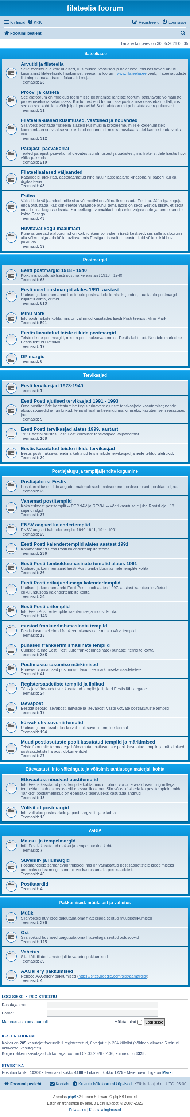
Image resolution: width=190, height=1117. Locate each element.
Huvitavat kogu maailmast (50, 228)
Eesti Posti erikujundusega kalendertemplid (70, 583)
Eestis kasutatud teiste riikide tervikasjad (68, 448)
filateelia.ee (95, 53)
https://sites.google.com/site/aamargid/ (112, 976)
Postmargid (95, 259)
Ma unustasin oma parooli (25, 1022)
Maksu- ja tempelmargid (48, 841)
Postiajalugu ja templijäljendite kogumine (95, 471)
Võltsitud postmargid (45, 807)
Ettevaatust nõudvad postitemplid (59, 779)
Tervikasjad (95, 375)
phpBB (73, 1097)
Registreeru (43, 996)
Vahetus (30, 952)
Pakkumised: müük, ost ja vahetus (95, 902)
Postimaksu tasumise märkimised (59, 664)
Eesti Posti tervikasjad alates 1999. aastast (69, 429)
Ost (25, 932)
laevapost (32, 703)
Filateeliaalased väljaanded (51, 172)
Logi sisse (13, 996)
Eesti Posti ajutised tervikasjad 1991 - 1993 (70, 401)
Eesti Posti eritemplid (45, 606)
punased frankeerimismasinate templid (65, 645)
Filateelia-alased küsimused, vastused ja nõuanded (79, 120)
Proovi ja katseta (40, 92)
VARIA (94, 830)
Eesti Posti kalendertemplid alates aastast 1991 (74, 544)
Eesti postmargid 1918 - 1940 (54, 270)
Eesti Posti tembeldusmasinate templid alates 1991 (79, 563)
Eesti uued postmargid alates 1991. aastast (70, 289)
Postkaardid (35, 884)
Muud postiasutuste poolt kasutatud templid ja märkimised (88, 742)
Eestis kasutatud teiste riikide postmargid (68, 332)
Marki (167, 1072)
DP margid (33, 356)
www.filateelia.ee (132, 73)
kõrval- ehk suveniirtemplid (52, 722)
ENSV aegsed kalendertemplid (55, 524)
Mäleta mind (128, 1022)
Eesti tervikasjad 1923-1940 (52, 385)
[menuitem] (34, 22)
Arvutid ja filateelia (42, 64)
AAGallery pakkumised (47, 971)
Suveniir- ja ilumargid (45, 860)
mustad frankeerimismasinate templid (64, 626)
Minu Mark (32, 313)
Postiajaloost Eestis (43, 481)
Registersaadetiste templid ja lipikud (62, 684)
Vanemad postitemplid (46, 501)
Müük (27, 913)
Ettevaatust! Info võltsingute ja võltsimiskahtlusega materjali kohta (95, 769)
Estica (28, 196)
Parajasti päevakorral (45, 148)
